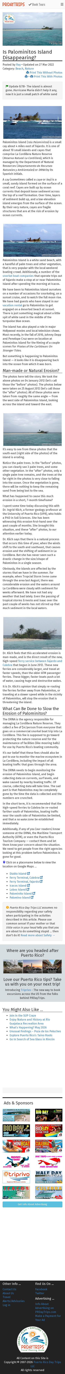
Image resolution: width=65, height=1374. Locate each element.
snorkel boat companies (18, 276)
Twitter (39, 1293)
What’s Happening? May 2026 (28, 1027)
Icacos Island (20, 885)
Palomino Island (21, 897)
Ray (18, 64)
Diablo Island (20, 873)
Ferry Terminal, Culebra (26, 877)
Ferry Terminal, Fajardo (26, 881)
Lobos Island (19, 889)
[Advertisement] (32, 1064)
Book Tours (36, 4)
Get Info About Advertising (32, 1204)
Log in (6, 1305)
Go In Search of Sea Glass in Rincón (32, 1039)
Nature (29, 68)
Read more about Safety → (38, 935)
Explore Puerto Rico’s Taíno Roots (31, 1035)
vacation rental (12, 305)
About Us (8, 1293)
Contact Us (9, 1289)
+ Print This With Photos (43, 76)
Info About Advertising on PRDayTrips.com (45, 1308)
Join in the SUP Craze (23, 1015)
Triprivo (26, 990)
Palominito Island (22, 893)
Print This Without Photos (44, 72)
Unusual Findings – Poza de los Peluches (35, 1031)
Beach (19, 68)
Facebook (41, 1289)
